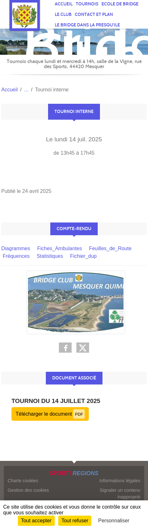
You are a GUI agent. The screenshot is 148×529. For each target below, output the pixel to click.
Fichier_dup (83, 256)
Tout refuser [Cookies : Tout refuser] (74, 520)
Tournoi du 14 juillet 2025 (55, 401)
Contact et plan (94, 14)
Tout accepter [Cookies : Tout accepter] (36, 520)
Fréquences (16, 256)
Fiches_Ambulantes (59, 248)
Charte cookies (23, 480)
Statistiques (50, 256)
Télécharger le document (50, 414)
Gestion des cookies (28, 490)
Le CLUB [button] (63, 14)
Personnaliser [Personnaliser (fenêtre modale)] (114, 520)
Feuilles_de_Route (110, 248)
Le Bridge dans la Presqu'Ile (87, 25)
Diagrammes (15, 248)
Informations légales (119, 480)
